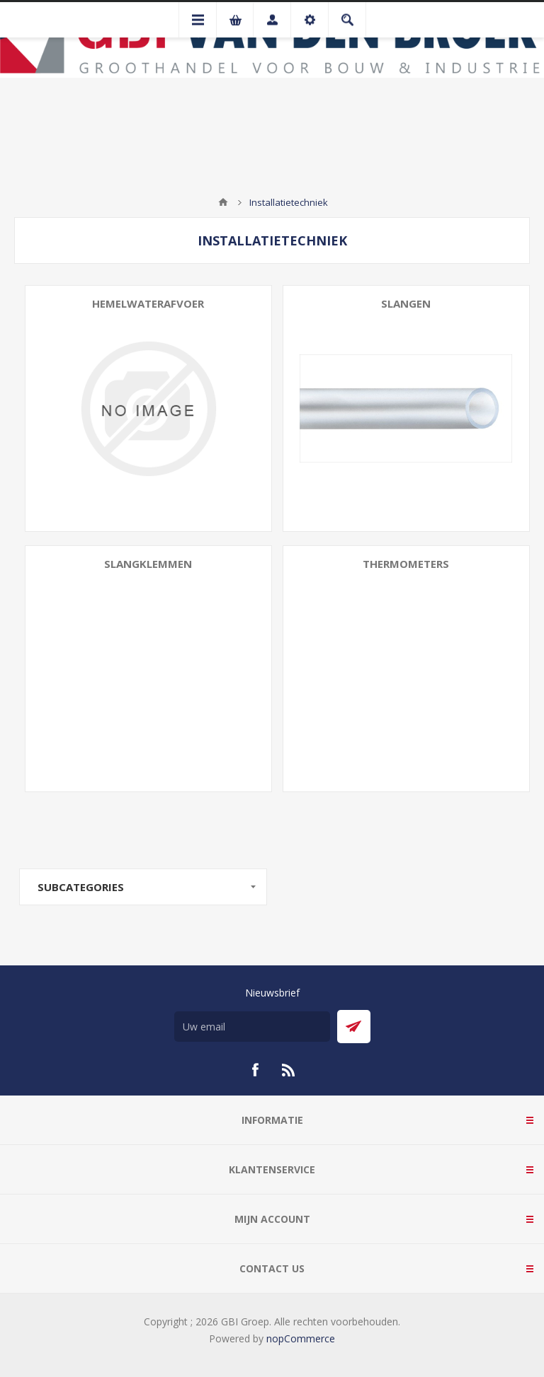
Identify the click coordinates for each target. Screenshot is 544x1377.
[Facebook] (255, 1070)
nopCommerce (300, 1338)
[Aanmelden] (252, 1026)
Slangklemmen (148, 564)
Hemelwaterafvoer (148, 303)
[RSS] (289, 1070)
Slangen (406, 303)
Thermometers (406, 564)
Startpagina (223, 202)
